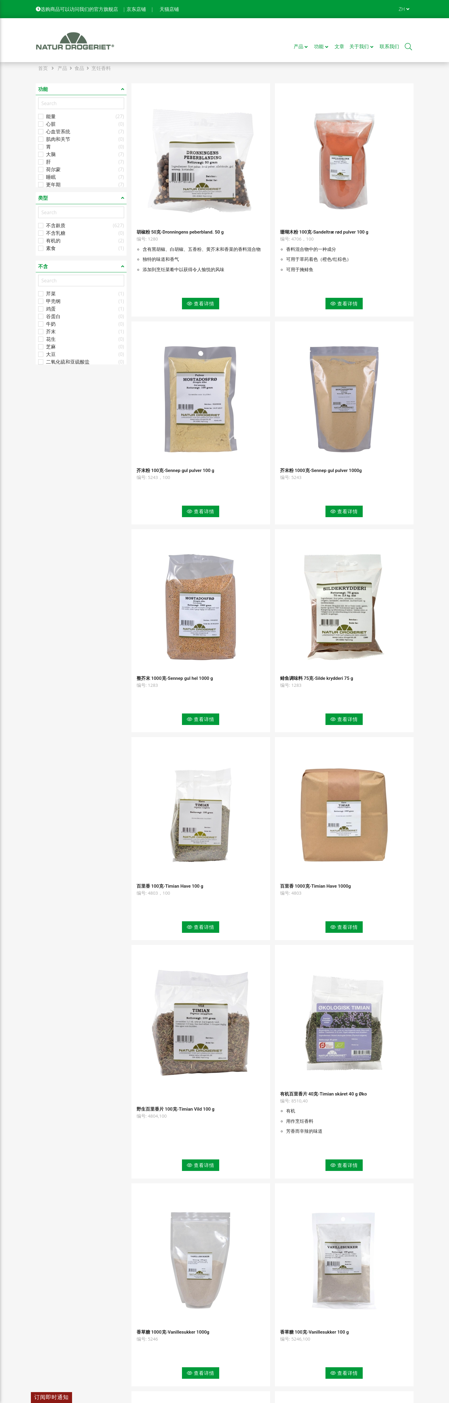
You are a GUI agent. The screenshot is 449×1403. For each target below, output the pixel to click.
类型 (43, 197)
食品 (79, 68)
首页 (43, 68)
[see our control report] (396, 1341)
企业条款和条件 (148, 1345)
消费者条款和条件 (150, 1356)
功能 (43, 89)
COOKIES (237, 1323)
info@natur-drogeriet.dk (63, 1359)
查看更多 (272, 1270)
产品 (62, 68)
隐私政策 (236, 1312)
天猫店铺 (169, 9)
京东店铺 (136, 9)
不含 (43, 266)
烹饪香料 (101, 68)
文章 (136, 1334)
